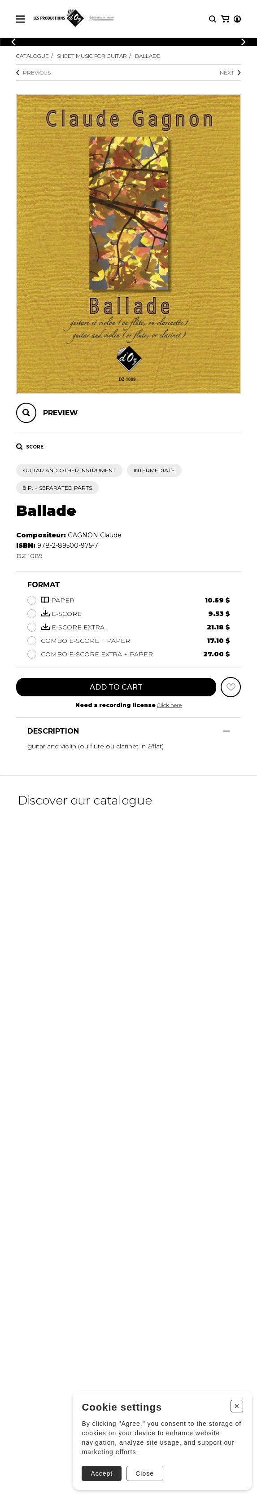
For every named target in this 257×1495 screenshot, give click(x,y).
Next (230, 72)
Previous (33, 72)
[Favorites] (231, 687)
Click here (169, 705)
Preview (60, 413)
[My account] (237, 19)
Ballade (147, 56)
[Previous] (13, 42)
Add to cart (116, 687)
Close (144, 1473)
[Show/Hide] (226, 731)
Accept (102, 1473)
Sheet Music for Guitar (92, 56)
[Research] (212, 19)
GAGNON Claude (95, 535)
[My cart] (225, 19)
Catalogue (32, 56)
